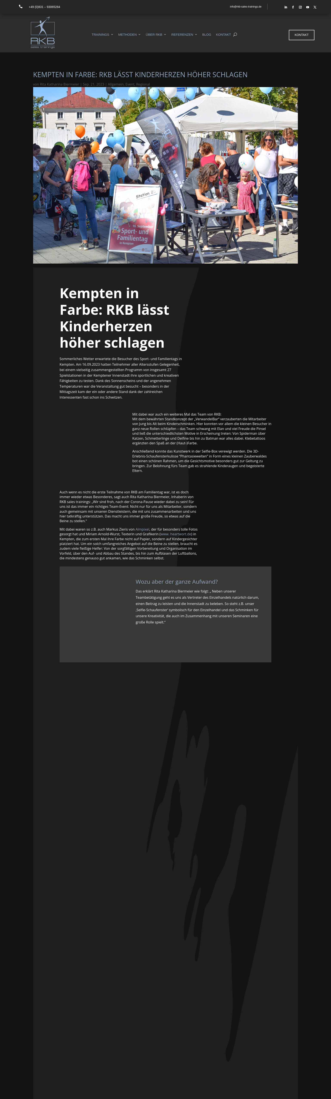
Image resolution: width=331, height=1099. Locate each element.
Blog (206, 34)
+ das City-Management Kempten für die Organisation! (165, 890)
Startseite (235, 1014)
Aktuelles (235, 1042)
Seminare (235, 1020)
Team (232, 1031)
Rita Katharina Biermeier (59, 84)
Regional (143, 84)
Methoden (127, 34)
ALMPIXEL (71, 1092)
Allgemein (116, 84)
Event (129, 84)
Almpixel (142, 529)
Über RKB (154, 34)
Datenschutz (304, 1091)
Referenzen (182, 34)
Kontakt (223, 34)
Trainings (100, 34)
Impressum (281, 1091)
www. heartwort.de (176, 534)
